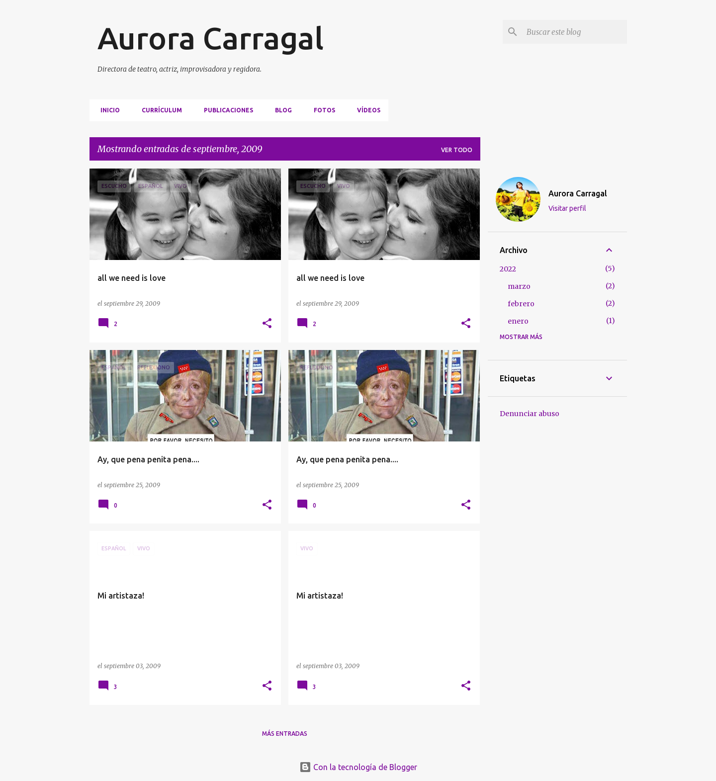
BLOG (280, 110)
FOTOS (321, 110)
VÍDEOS (365, 110)
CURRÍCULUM (159, 110)
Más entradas (284, 733)
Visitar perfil (567, 208)
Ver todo (456, 150)
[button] (267, 324)
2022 (508, 268)
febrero (521, 303)
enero (518, 321)
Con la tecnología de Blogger (358, 767)
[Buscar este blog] (575, 32)
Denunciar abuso (529, 413)
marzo (519, 286)
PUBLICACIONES (225, 110)
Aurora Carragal (210, 37)
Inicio (107, 110)
